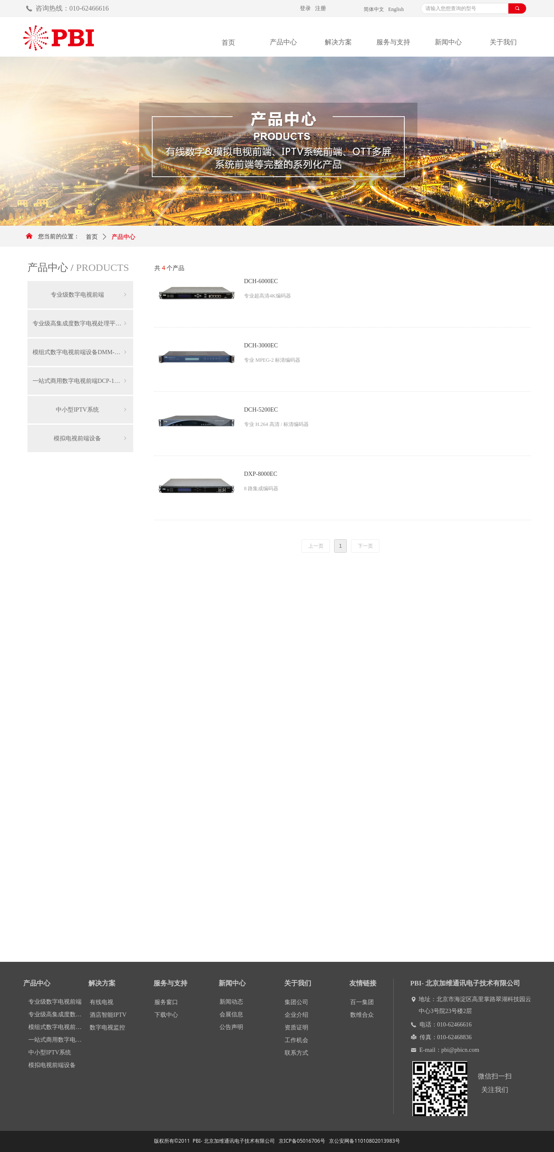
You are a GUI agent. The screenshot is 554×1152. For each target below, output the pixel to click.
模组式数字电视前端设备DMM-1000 (80, 352)
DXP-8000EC (260, 474)
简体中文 (374, 9)
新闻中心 (448, 42)
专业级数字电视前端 (89, 294)
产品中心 (283, 42)
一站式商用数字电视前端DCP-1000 (80, 381)
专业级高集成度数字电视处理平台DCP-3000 (83, 323)
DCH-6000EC (261, 281)
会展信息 (231, 1014)
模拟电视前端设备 (91, 438)
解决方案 (338, 42)
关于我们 (503, 42)
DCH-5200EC (261, 410)
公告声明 (231, 1027)
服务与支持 (393, 42)
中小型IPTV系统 (92, 409)
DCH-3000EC (261, 345)
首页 (92, 237)
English (396, 9)
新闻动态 (231, 1002)
